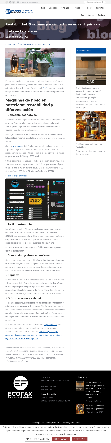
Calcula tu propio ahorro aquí (16, 175)
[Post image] (80, 386)
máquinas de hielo (50, 324)
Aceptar (79, 439)
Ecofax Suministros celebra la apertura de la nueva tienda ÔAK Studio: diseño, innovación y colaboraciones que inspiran (88, 93)
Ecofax (45, 88)
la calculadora (18, 146)
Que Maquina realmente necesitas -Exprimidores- (89, 146)
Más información (37, 439)
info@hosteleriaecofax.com (27, 2)
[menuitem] (43, 7)
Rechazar (61, 439)
